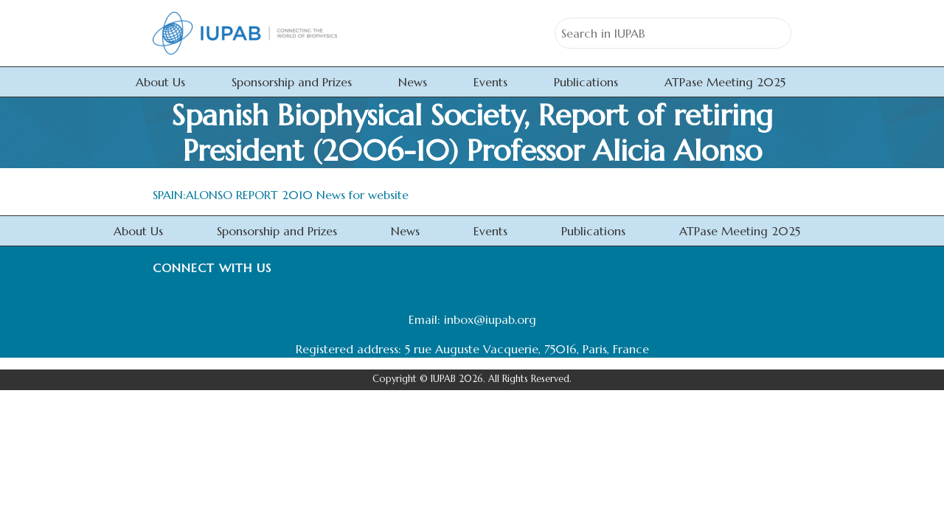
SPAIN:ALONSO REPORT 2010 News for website (281, 194)
